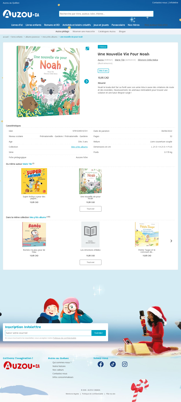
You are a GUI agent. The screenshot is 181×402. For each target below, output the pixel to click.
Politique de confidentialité (64, 338)
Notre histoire (55, 366)
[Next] (86, 81)
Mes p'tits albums (50, 37)
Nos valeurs (54, 369)
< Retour (102, 46)
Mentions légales (72, 394)
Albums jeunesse (32, 37)
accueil (6, 37)
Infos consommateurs (59, 377)
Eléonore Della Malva (148, 59)
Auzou (101, 59)
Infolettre (173, 2)
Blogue (122, 31)
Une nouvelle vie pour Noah (71, 37)
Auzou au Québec (11, 3)
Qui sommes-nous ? (58, 362)
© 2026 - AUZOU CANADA (90, 390)
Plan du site (110, 394)
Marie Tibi (120, 59)
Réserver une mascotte (84, 31)
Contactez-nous (159, 2)
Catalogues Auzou (106, 31)
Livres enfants (17, 37)
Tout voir (90, 208)
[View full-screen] (87, 48)
